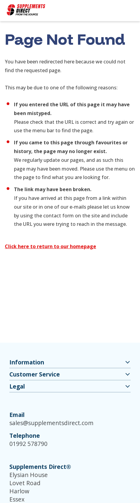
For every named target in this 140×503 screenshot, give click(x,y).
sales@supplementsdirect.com (51, 423)
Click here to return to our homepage (50, 246)
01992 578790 (28, 444)
